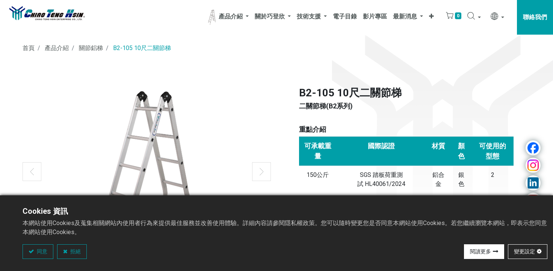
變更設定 (524, 251)
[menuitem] (345, 17)
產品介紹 (57, 48)
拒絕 (75, 251)
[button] (431, 17)
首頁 (29, 48)
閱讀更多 (480, 251)
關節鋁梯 (91, 48)
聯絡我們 (535, 17)
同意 (41, 251)
